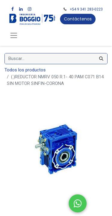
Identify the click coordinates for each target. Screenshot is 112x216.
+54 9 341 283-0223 (86, 9)
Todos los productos (25, 70)
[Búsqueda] (101, 58)
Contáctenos (78, 19)
